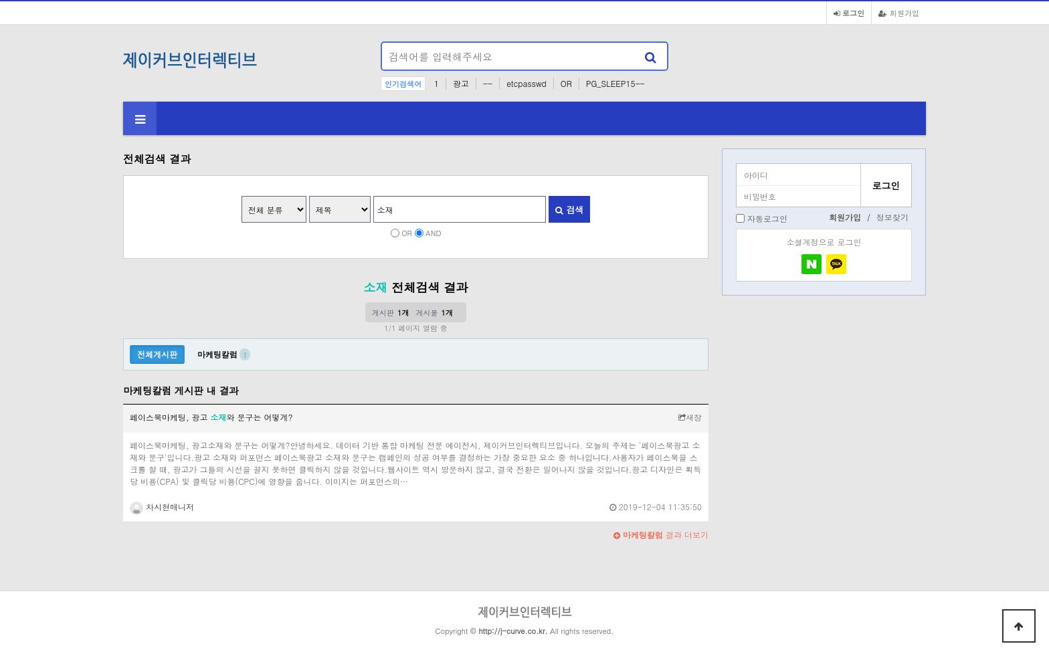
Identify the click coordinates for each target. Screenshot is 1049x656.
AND (433, 232)
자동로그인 (767, 218)
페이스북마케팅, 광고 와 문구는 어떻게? (211, 417)
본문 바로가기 (0, 0)
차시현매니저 (162, 506)
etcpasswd (526, 83)
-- (487, 83)
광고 (461, 83)
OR (566, 83)
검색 (569, 209)
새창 (690, 417)
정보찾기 (892, 217)
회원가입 (898, 12)
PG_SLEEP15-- (615, 83)
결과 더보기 (660, 534)
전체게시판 (157, 354)
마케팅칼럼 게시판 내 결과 (181, 390)
